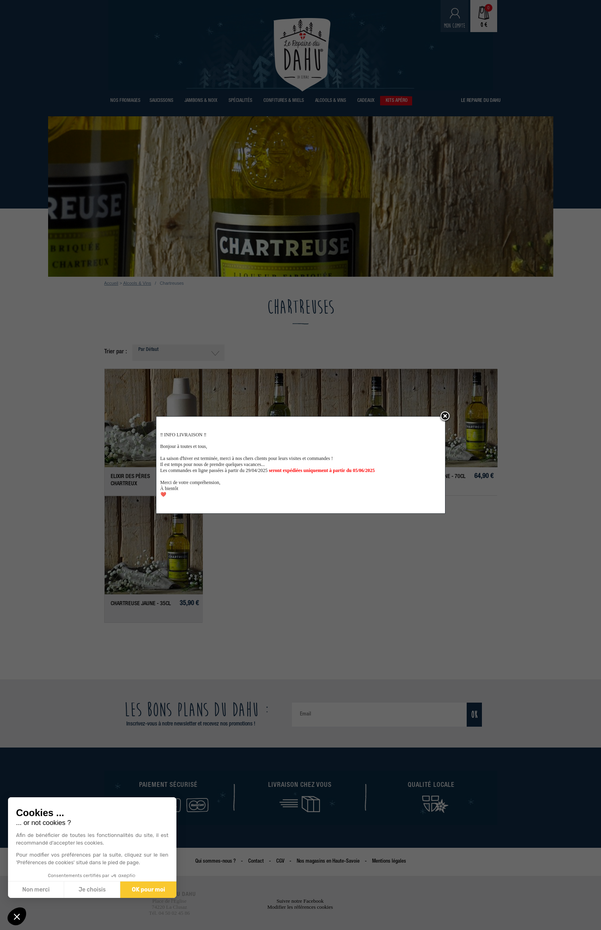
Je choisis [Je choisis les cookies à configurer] (91, 889)
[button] (16, 916)
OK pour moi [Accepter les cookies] (148, 889)
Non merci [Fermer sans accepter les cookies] (35, 889)
